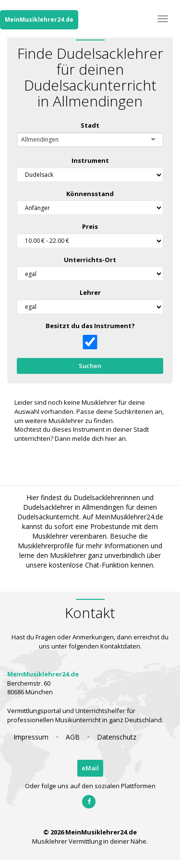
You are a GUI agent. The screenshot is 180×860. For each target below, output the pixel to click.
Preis (90, 226)
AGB (73, 736)
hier (111, 438)
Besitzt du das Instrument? (89, 325)
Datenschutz (116, 736)
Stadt (90, 125)
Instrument (89, 160)
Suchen (90, 365)
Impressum (30, 736)
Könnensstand (90, 193)
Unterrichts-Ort (90, 259)
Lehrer (89, 292)
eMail (90, 768)
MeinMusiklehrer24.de (39, 19)
